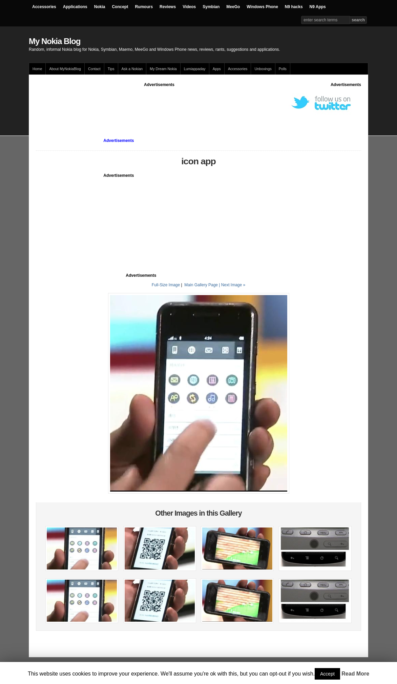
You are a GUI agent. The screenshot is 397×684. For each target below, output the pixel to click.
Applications (75, 6)
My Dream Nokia (163, 69)
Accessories (44, 6)
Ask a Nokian (132, 69)
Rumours (144, 6)
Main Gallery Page (201, 285)
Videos (189, 6)
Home (37, 69)
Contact (94, 69)
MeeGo (233, 6)
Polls (283, 69)
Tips (111, 69)
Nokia (99, 6)
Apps (217, 69)
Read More (355, 674)
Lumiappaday (195, 69)
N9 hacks (294, 6)
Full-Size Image (166, 285)
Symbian (211, 6)
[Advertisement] (159, 103)
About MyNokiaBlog (65, 69)
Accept (327, 674)
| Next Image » (232, 285)
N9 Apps (318, 6)
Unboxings (262, 69)
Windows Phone (262, 6)
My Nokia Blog (54, 41)
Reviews (168, 6)
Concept (120, 6)
